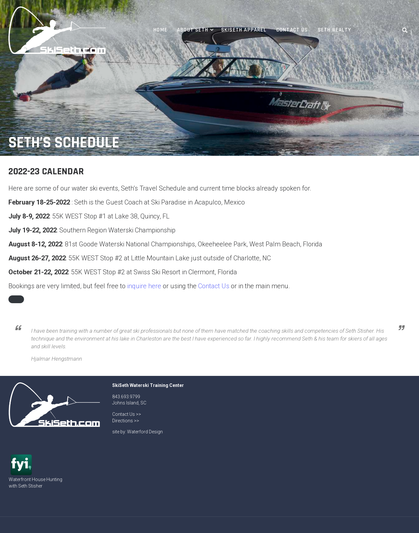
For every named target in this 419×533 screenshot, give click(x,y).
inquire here (144, 286)
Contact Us (292, 29)
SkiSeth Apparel (244, 29)
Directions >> (125, 420)
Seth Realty (334, 29)
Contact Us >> (126, 414)
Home (160, 29)
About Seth (192, 29)
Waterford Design (145, 431)
